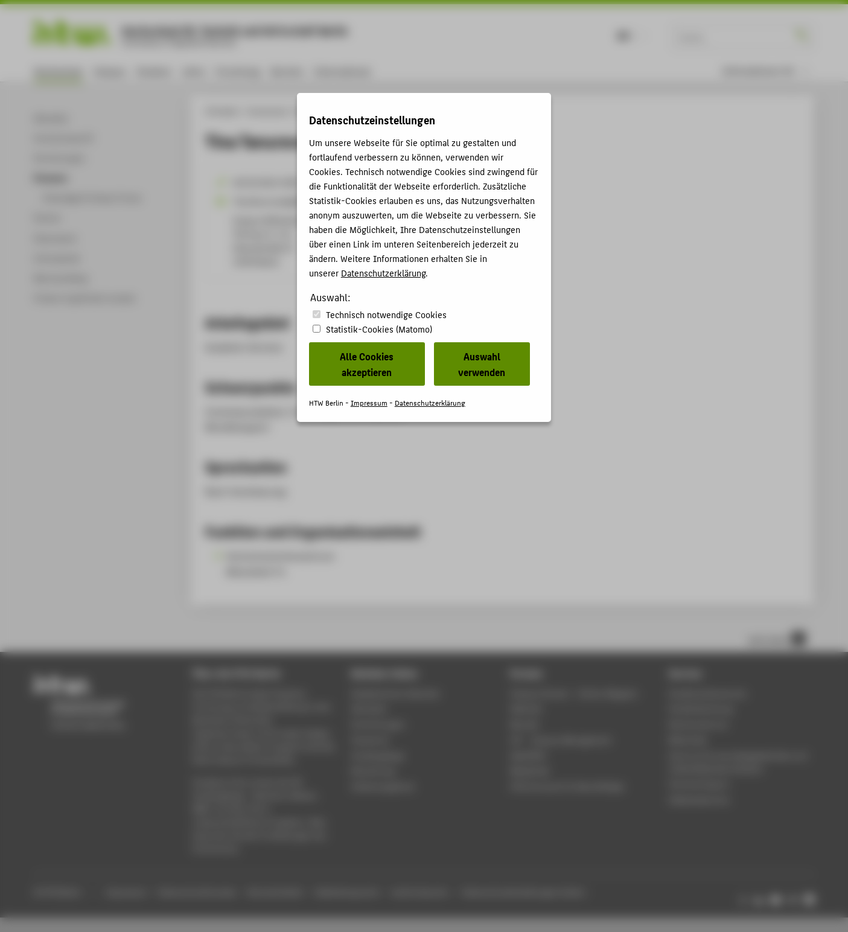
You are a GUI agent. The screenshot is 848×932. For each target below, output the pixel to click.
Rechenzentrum (698, 724)
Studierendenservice (708, 693)
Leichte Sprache (419, 892)
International (342, 70)
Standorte (370, 739)
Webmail (526, 708)
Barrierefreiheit (275, 892)
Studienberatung (701, 708)
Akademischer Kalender (395, 693)
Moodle (524, 724)
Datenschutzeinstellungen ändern (524, 892)
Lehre (193, 70)
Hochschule (58, 70)
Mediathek (530, 770)
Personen (311, 111)
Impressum (126, 892)
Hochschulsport (699, 783)
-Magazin (574, 693)
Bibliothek (688, 739)
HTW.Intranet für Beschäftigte (567, 786)
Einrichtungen (378, 724)
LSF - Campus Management (561, 739)
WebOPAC (528, 755)
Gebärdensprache (346, 892)
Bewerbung (373, 770)
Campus (109, 70)
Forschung (237, 70)
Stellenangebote (382, 786)
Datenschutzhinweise (197, 892)
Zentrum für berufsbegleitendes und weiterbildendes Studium (738, 762)
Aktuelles (369, 708)
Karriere (287, 70)
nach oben (777, 638)
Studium (153, 70)
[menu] (766, 71)
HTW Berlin (222, 111)
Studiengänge (377, 755)
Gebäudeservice (699, 799)
